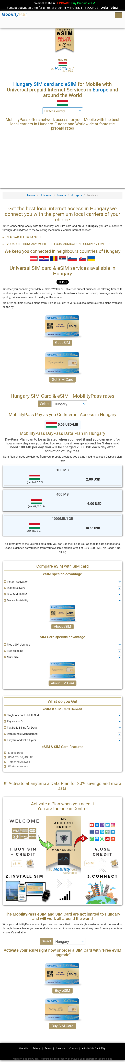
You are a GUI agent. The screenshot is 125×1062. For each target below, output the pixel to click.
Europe (61, 195)
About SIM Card (62, 683)
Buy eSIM (62, 990)
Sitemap (60, 1048)
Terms (48, 1048)
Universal (46, 195)
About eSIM (62, 627)
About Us (23, 1048)
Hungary (76, 195)
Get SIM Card (62, 379)
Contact (73, 1048)
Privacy (36, 1048)
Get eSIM (62, 343)
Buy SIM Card (62, 1026)
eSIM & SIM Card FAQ (93, 1048)
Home (31, 195)
